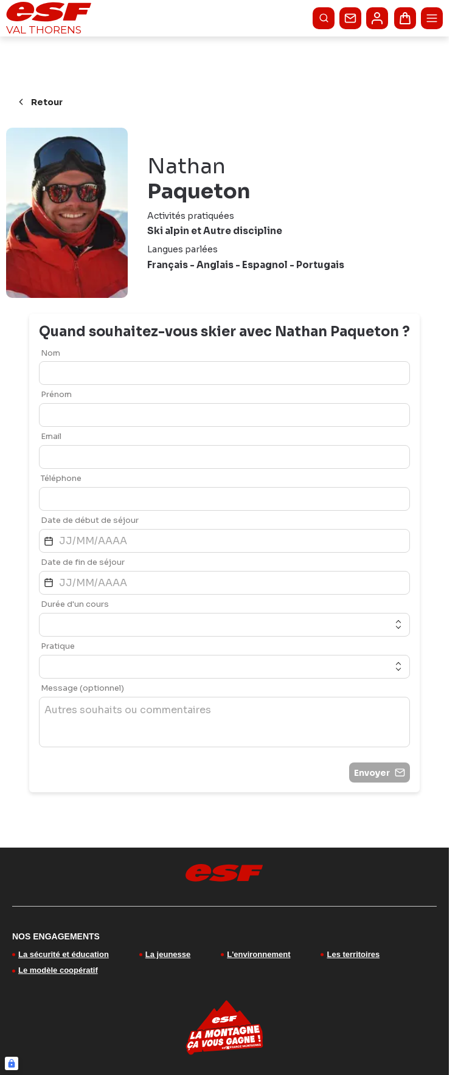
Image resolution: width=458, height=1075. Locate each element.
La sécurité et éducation (63, 954)
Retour (39, 102)
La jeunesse (167, 954)
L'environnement (258, 954)
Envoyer (379, 772)
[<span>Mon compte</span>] (377, 18)
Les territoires (353, 954)
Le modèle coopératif (58, 970)
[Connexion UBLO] (11, 1063)
